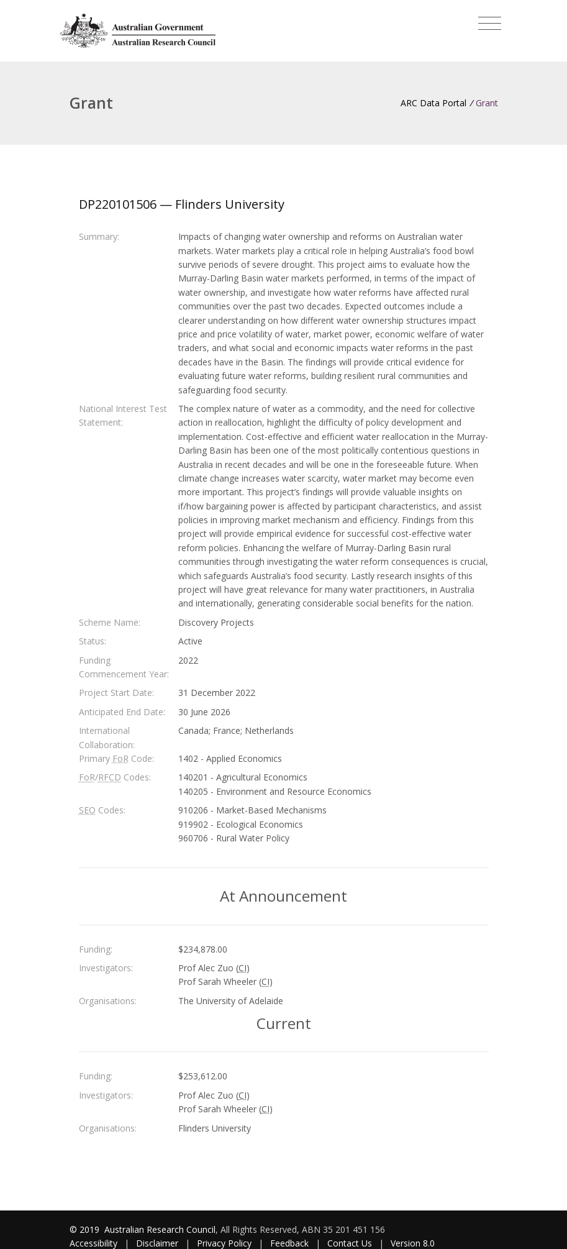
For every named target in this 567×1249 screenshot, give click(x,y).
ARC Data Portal (433, 103)
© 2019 (86, 1229)
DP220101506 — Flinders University (181, 204)
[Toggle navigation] (489, 24)
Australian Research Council (159, 1229)
